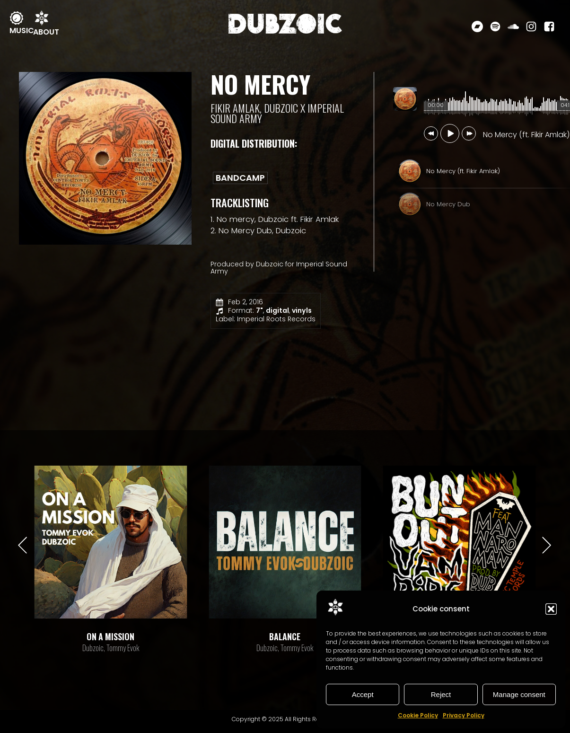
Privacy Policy (463, 715)
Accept (363, 694)
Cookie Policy (418, 715)
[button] (551, 609)
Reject (441, 694)
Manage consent (519, 694)
